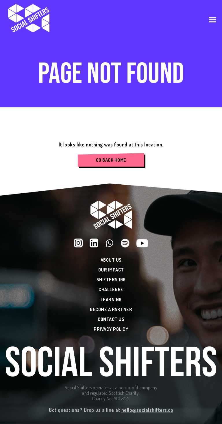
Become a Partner (111, 309)
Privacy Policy (111, 329)
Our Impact (111, 270)
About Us (111, 260)
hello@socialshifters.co (147, 410)
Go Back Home (111, 160)
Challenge (111, 289)
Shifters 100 (111, 279)
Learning (111, 299)
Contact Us (111, 319)
